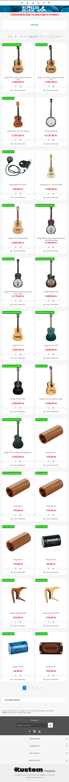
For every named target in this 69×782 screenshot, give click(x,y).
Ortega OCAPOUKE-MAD (51, 613)
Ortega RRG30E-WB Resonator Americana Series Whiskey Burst (51, 239)
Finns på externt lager (13, 45)
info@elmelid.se (12, 713)
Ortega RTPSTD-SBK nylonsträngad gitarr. (18, 452)
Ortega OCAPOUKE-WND (17, 613)
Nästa (44, 688)
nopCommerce (39, 777)
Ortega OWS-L (18, 506)
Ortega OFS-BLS (17, 667)
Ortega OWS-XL (51, 452)
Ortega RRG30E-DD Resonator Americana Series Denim (18, 293)
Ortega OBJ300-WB (51, 131)
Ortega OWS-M (51, 506)
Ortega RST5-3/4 (18, 345)
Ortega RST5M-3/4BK (18, 399)
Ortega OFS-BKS (51, 560)
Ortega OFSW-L (51, 667)
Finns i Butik (42, 45)
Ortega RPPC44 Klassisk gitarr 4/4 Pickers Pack (18, 78)
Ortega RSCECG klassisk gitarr (18, 238)
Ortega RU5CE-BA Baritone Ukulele (51, 399)
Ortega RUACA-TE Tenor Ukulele (18, 131)
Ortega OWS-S (18, 560)
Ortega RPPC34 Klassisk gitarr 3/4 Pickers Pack (51, 78)
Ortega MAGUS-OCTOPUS (18, 185)
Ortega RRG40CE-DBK (51, 292)
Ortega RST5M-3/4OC (51, 345)
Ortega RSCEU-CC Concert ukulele (51, 185)
